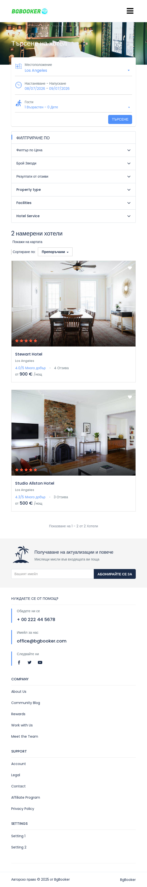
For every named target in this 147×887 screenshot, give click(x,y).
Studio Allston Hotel (34, 483)
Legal (15, 775)
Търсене (120, 119)
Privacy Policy (22, 808)
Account (18, 763)
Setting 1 (18, 836)
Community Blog (25, 702)
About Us (18, 691)
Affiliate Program (25, 797)
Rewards (18, 714)
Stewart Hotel (28, 354)
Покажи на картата (27, 241)
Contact (18, 786)
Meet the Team (24, 736)
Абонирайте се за (114, 574)
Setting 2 (18, 847)
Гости (29, 102)
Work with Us (22, 725)
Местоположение (38, 64)
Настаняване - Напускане (45, 83)
